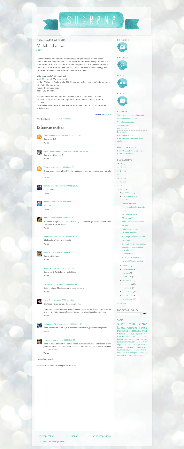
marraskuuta (128, 196)
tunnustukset (142, 347)
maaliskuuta (127, 291)
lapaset (139, 334)
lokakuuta (126, 266)
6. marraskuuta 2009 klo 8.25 (62, 340)
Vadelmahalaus (128, 254)
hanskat (144, 339)
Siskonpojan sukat (129, 214)
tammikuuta (127, 299)
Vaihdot (126, 344)
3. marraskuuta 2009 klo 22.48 (65, 186)
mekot (139, 355)
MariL (46, 252)
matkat (130, 355)
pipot (127, 331)
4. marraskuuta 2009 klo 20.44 (64, 284)
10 (121, 186)
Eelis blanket (122, 132)
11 (121, 182)
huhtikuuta (127, 288)
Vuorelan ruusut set (125, 122)
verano (46, 340)
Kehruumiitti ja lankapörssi (133, 222)
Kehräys (143, 328)
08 (121, 304)
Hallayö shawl (123, 129)
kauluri (120, 347)
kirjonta (131, 353)
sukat (121, 324)
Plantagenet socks (125, 135)
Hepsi (46, 202)
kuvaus (130, 347)
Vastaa (46, 143)
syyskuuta (126, 269)
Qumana (107, 114)
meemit (132, 339)
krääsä (144, 336)
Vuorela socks (123, 125)
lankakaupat (122, 342)
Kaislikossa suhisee (130, 229)
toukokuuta (127, 284)
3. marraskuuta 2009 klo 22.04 (75, 151)
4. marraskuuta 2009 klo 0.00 (62, 202)
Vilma (46, 218)
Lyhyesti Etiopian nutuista (132, 261)
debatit (124, 353)
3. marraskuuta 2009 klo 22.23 (61, 167)
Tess (45, 167)
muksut (121, 331)
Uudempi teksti (45, 436)
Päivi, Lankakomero (52, 151)
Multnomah (47, 79)
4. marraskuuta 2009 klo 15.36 (62, 252)
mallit (135, 355)
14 (121, 171)
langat (121, 327)
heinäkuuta (127, 277)
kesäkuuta (127, 280)
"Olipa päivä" (127, 218)
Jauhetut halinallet (129, 233)
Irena (45, 300)
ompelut (121, 333)
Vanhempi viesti (101, 436)
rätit (125, 355)
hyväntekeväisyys (124, 350)
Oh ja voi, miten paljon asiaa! (134, 244)
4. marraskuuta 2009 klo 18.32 (62, 268)
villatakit (131, 342)
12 (121, 178)
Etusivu (73, 436)
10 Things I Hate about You (133, 237)
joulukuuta (127, 193)
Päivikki (46, 284)
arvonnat (136, 336)
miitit (145, 334)
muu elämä (138, 324)
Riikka (46, 268)
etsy (138, 339)
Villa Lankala (49, 135)
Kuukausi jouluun (129, 203)
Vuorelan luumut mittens (127, 118)
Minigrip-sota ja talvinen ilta (133, 207)
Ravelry (144, 342)
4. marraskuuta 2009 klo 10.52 (64, 236)
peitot (136, 353)
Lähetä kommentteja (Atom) (53, 442)
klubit (133, 344)
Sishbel (125, 225)
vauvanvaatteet (123, 336)
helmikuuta (127, 295)
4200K (124, 200)
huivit (60, 119)
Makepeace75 (49, 324)
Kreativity (126, 240)
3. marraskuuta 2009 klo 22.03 (68, 135)
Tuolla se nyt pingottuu (131, 257)
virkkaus (130, 334)
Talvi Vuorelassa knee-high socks (131, 115)
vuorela (144, 344)
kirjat (138, 342)
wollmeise (67, 119)
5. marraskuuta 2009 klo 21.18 (69, 324)
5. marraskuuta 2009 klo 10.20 (61, 300)
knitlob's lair (122, 339)
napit (138, 344)
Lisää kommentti (45, 359)
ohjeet (119, 344)
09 (121, 189)
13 (121, 175)
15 (121, 167)
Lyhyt (124, 211)
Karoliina (47, 186)
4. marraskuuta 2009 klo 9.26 (61, 218)
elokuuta (126, 273)
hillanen (47, 236)
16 (121, 163)
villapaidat (136, 331)
